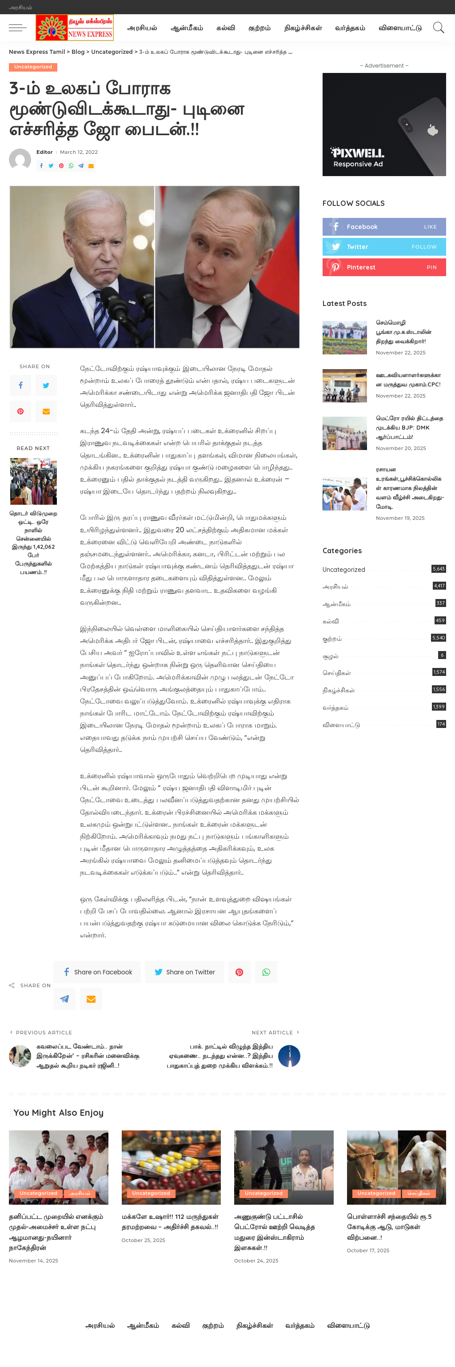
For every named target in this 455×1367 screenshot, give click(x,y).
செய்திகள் (337, 681)
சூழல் (331, 663)
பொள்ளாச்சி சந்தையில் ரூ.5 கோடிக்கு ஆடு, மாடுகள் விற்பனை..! (391, 1239)
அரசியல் (335, 595)
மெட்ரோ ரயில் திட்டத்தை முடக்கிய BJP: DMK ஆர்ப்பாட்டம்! (410, 435)
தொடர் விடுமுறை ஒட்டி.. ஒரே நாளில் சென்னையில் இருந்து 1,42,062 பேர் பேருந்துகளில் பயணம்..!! (33, 542)
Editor (44, 152)
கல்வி (331, 629)
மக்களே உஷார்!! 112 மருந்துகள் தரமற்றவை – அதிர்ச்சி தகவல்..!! (161, 1239)
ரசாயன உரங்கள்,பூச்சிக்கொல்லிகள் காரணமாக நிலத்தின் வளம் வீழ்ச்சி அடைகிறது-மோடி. (410, 495)
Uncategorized (33, 67)
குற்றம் (332, 646)
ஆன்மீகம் (337, 611)
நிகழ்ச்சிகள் (339, 698)
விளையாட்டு (341, 732)
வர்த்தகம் (335, 715)
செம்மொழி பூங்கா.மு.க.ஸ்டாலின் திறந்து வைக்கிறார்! (406, 332)
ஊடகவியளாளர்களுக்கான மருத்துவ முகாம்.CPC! (407, 383)
